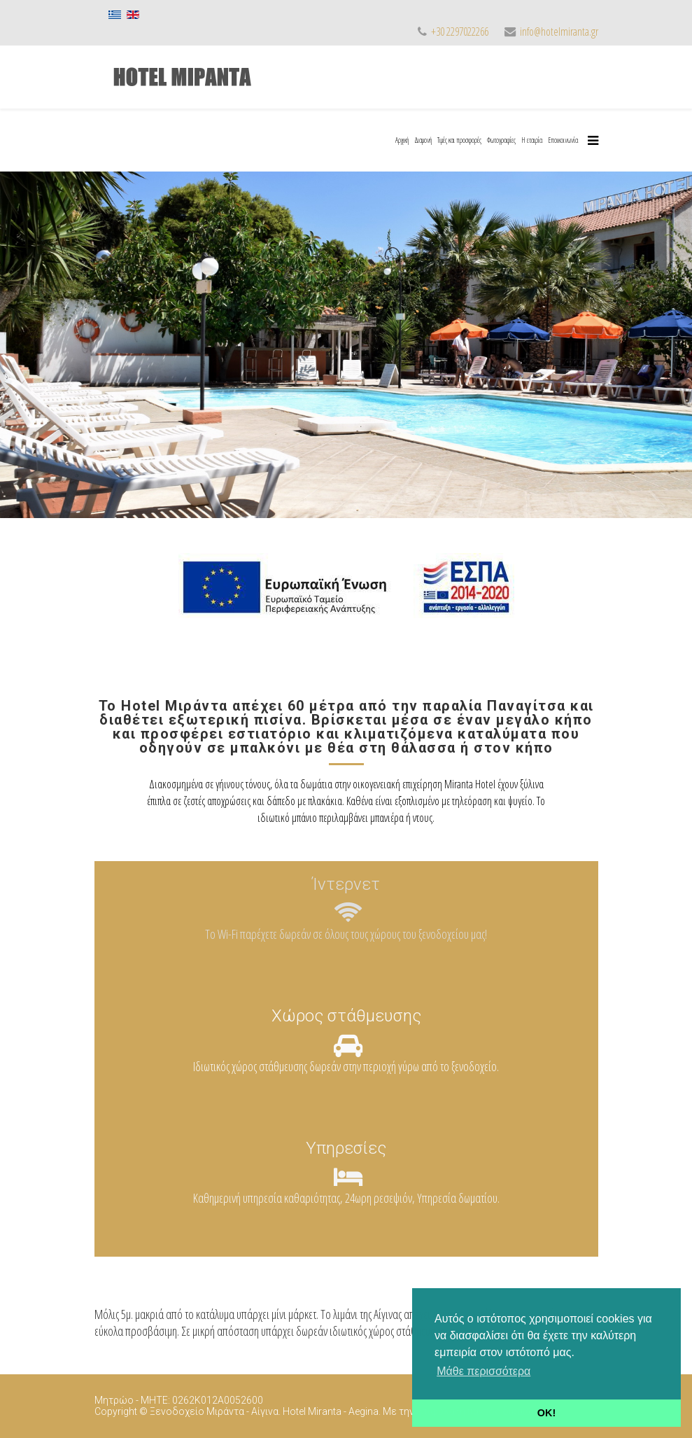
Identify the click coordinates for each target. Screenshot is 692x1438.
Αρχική (402, 140)
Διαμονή (423, 140)
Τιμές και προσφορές (459, 140)
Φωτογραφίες (501, 140)
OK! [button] (546, 1412)
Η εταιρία (531, 140)
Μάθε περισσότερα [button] (483, 1371)
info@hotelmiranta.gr (559, 31)
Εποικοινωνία (563, 140)
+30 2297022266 (459, 31)
